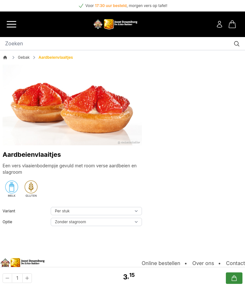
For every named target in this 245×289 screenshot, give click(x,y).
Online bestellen (161, 263)
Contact (235, 263)
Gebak (24, 57)
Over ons (203, 263)
